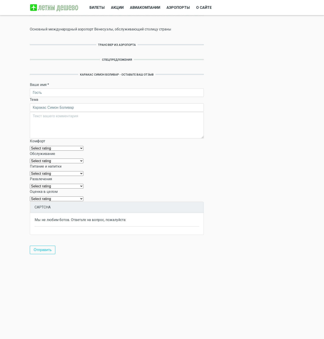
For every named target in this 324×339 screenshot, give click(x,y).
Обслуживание (42, 154)
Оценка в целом (44, 191)
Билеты (97, 7)
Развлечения (41, 179)
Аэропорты (178, 7)
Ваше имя (39, 85)
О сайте (204, 7)
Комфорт (37, 141)
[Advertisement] (117, 296)
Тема (34, 99)
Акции (117, 7)
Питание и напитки (45, 166)
